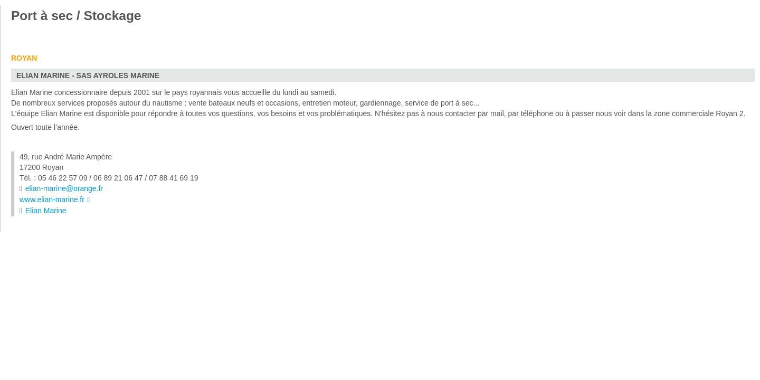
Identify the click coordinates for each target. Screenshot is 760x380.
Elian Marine (45, 210)
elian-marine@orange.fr (64, 188)
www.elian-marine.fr (52, 199)
